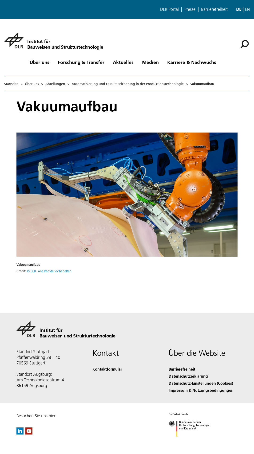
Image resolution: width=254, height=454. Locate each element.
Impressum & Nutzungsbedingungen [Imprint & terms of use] (201, 390)
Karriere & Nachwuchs (191, 62)
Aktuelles (123, 62)
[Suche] (244, 44)
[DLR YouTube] (28, 433)
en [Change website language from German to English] (247, 9)
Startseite (11, 84)
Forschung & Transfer (81, 62)
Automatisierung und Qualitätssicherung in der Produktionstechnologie (128, 84)
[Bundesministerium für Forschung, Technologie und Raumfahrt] (191, 440)
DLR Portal (169, 9)
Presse (189, 9)
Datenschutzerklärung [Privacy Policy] (188, 376)
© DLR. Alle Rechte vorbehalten (49, 271)
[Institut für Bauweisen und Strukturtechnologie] (53, 40)
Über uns (39, 62)
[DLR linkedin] (20, 433)
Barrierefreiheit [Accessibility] (182, 369)
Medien (150, 62)
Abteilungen (55, 84)
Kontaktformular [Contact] (107, 369)
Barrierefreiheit (214, 9)
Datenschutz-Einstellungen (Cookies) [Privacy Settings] (201, 383)
